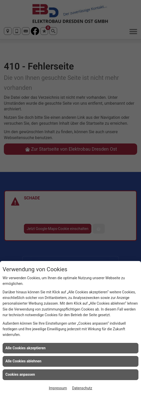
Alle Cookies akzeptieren (25, 348)
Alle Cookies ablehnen (23, 361)
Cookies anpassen (20, 374)
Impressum (58, 388)
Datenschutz (82, 388)
